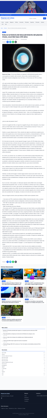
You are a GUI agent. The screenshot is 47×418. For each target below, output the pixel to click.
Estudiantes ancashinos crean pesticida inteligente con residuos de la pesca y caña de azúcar (34, 302)
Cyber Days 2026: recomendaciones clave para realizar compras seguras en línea (34, 283)
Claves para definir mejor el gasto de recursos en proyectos (15, 340)
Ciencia (5, 28)
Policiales (27, 22)
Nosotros (26, 397)
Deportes (32, 22)
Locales (6, 22)
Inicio (3, 22)
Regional (11, 22)
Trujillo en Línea (4, 408)
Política (16, 22)
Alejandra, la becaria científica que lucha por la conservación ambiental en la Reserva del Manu (12, 320)
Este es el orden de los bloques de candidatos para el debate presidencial (18, 337)
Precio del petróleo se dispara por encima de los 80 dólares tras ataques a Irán (19, 333)
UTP (2, 24)
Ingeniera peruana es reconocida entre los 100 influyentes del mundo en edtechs (11, 302)
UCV (6, 24)
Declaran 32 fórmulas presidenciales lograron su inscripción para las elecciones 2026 (20, 330)
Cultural (42, 22)
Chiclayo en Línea (21, 408)
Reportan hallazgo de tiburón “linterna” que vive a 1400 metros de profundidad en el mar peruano (12, 283)
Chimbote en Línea (13, 408)
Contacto (26, 401)
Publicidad (26, 399)
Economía (21, 22)
